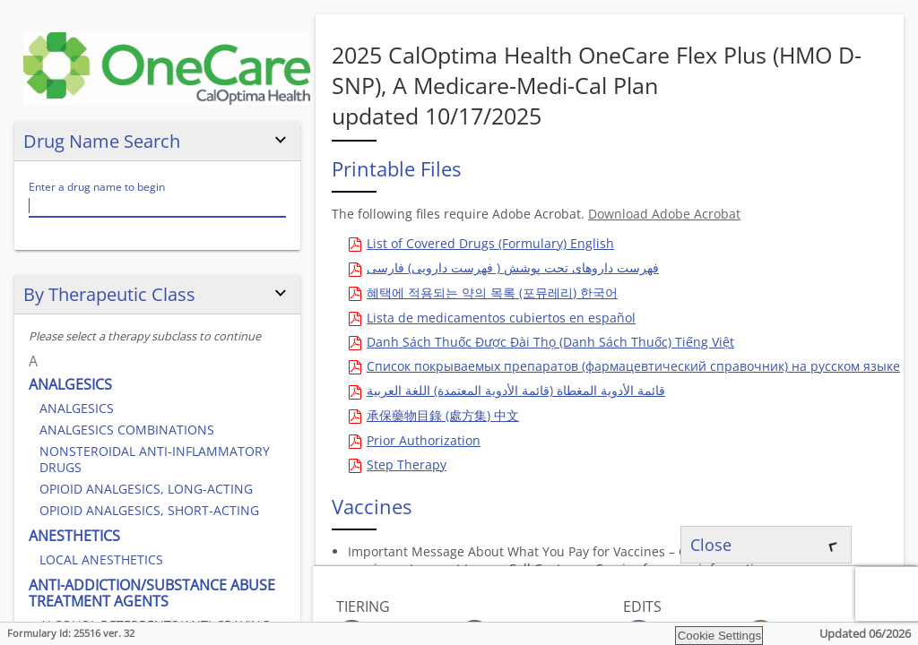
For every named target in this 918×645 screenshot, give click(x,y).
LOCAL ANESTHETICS (101, 559)
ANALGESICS (70, 384)
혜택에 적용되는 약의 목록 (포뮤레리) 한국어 (492, 292)
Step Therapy (406, 464)
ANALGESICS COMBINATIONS (126, 429)
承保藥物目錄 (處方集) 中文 (443, 415)
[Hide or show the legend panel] (831, 604)
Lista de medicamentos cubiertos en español (501, 317)
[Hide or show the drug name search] (280, 140)
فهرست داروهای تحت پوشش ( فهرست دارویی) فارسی (513, 267)
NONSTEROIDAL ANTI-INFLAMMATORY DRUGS (154, 459)
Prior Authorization (424, 440)
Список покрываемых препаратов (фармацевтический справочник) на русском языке (633, 365)
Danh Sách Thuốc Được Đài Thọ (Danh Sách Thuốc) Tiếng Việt (550, 341)
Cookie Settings (719, 635)
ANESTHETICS (74, 536)
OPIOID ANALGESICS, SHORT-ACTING (149, 510)
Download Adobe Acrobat (664, 213)
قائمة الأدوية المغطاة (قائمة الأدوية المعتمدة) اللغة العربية (516, 390)
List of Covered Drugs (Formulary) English (490, 243)
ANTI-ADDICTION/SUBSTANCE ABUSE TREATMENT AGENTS (152, 593)
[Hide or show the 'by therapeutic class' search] (280, 294)
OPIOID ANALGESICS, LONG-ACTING (146, 488)
